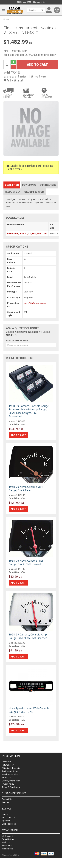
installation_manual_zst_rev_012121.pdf (27, 233)
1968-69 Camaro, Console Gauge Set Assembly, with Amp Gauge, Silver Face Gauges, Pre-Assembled (29, 411)
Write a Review (38, 76)
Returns (5, 802)
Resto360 (6, 762)
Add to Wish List (13, 80)
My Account (7, 836)
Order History (8, 839)
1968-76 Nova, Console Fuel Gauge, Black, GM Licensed (26, 562)
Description (12, 184)
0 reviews (23, 76)
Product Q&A (12, 191)
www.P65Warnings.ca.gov (35, 303)
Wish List (6, 842)
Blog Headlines (9, 824)
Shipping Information (11, 768)
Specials (6, 820)
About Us (6, 777)
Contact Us (39, 2)
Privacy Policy (8, 784)
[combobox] (31, 345)
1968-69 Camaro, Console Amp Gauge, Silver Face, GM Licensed (28, 636)
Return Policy (8, 765)
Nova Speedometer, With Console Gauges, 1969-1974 (29, 710)
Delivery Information (11, 781)
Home (6, 19)
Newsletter (7, 845)
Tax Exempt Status (10, 771)
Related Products (34, 191)
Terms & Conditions (11, 787)
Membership (7, 849)
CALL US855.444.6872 (47, 95)
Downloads (29, 184)
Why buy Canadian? (11, 774)
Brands (5, 814)
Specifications (48, 184)
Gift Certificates (9, 817)
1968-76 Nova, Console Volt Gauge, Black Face (25, 488)
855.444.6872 (24, 2)
